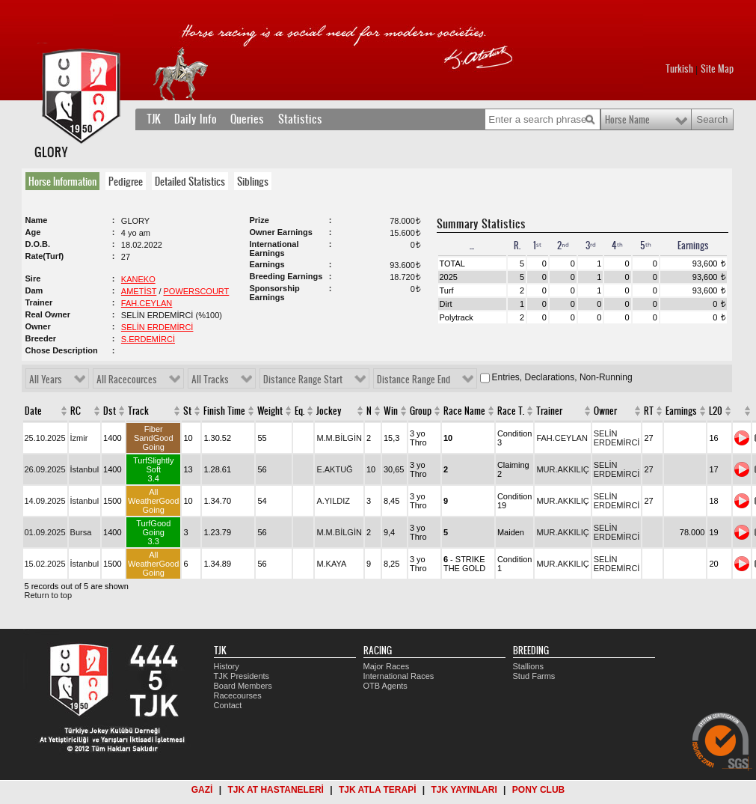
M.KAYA (331, 563)
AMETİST (138, 291)
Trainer (549, 411)
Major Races (386, 666)
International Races (398, 675)
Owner (605, 411)
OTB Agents (385, 685)
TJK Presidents (242, 675)
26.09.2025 (45, 469)
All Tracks (210, 379)
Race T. (510, 411)
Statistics (300, 119)
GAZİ (202, 790)
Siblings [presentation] (252, 181)
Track (138, 411)
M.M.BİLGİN (339, 437)
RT (649, 411)
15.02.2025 (45, 563)
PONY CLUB (538, 790)
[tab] (65, 181)
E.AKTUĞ (334, 469)
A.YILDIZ (333, 500)
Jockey (329, 411)
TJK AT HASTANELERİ (275, 790)
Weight (270, 411)
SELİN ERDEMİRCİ (157, 327)
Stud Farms (534, 675)
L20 (715, 411)
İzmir (79, 437)
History (226, 666)
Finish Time (224, 411)
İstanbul (84, 469)
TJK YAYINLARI (464, 790)
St (187, 411)
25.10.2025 (45, 437)
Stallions (528, 666)
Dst (109, 411)
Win (391, 411)
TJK (154, 119)
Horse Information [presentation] (62, 181)
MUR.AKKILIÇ (562, 469)
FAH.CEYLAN (146, 303)
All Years (45, 379)
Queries (247, 119)
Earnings (681, 411)
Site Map (717, 69)
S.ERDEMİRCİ (148, 339)
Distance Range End (413, 379)
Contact (228, 705)
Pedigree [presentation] (125, 181)
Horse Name (627, 120)
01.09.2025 (45, 532)
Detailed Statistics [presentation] (190, 181)
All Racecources (126, 379)
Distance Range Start (302, 379)
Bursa (81, 532)
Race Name (464, 411)
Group (420, 411)
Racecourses (238, 695)
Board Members (243, 685)
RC (75, 411)
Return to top (49, 595)
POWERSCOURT (197, 291)
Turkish (679, 69)
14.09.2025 (45, 500)
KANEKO (138, 279)
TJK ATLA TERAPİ (378, 790)
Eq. (299, 411)
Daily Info (195, 119)
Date (33, 411)
